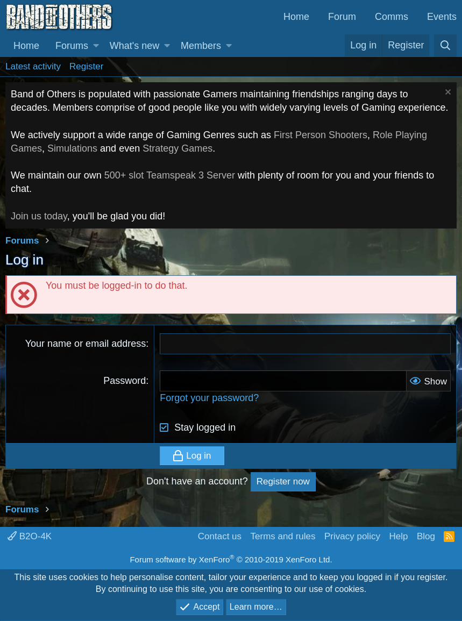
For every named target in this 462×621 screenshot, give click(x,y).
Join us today (39, 216)
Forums (71, 45)
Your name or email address (85, 343)
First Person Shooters (320, 135)
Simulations (72, 148)
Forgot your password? (209, 397)
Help (398, 536)
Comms (391, 16)
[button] (96, 46)
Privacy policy (352, 536)
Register (86, 66)
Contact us (219, 536)
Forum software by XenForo (231, 559)
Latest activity (33, 66)
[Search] (445, 45)
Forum (342, 16)
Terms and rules (283, 536)
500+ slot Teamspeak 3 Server (169, 175)
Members (201, 45)
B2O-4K (30, 536)
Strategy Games (177, 148)
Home (296, 16)
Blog (426, 536)
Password (124, 380)
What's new (134, 45)
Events (442, 16)
